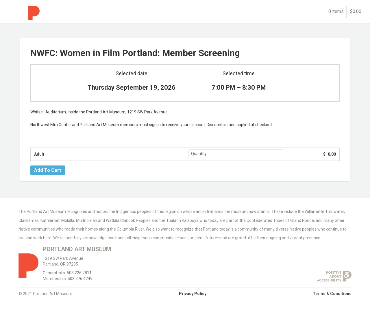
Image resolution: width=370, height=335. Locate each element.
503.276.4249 (80, 278)
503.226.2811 (79, 272)
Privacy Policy (192, 293)
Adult (39, 154)
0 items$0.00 (344, 11)
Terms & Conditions (332, 293)
